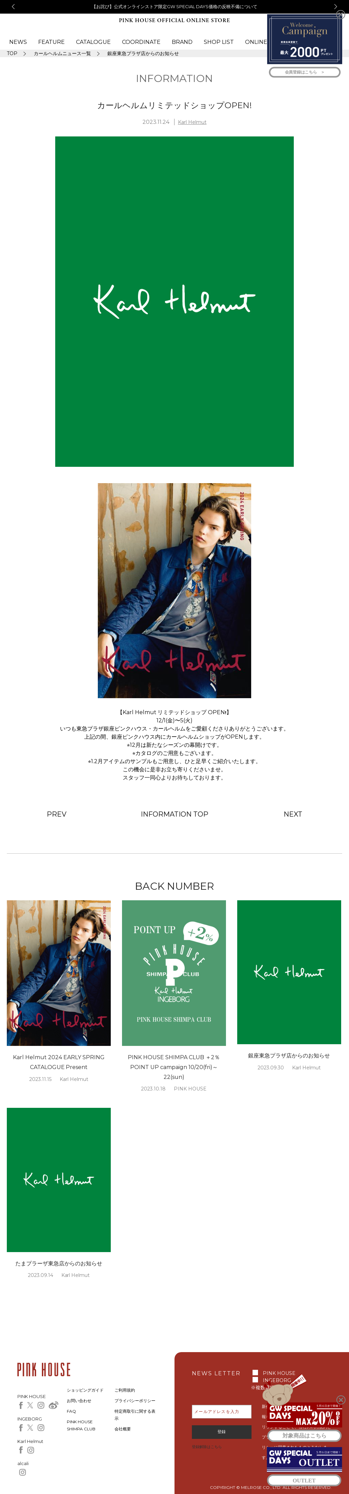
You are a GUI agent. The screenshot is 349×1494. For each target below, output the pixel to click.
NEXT (293, 814)
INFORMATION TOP (174, 814)
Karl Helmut (192, 122)
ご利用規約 (125, 1390)
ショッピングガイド (85, 1390)
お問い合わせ (79, 1400)
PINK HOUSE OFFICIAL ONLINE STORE (174, 20)
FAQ (71, 1411)
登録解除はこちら (207, 1446)
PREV (56, 814)
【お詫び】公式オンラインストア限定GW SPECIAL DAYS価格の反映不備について (174, 6)
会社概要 (123, 1428)
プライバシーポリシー (135, 1400)
